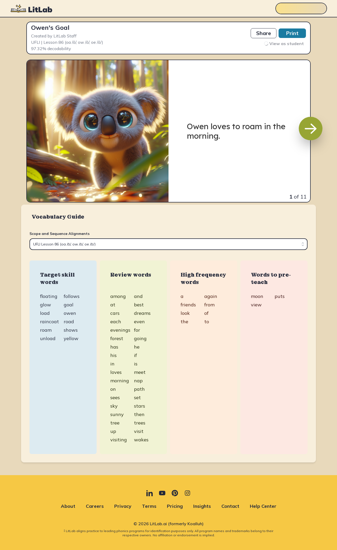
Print (292, 33)
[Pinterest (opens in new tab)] (175, 493)
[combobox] (168, 244)
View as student (283, 44)
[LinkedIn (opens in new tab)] (149, 493)
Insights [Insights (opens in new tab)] (202, 506)
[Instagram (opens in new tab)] (187, 493)
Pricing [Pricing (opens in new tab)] (175, 506)
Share (263, 33)
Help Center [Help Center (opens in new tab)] (263, 506)
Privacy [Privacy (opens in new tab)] (122, 506)
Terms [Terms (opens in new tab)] (149, 506)
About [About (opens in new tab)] (68, 506)
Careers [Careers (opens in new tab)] (95, 506)
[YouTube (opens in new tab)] (162, 493)
